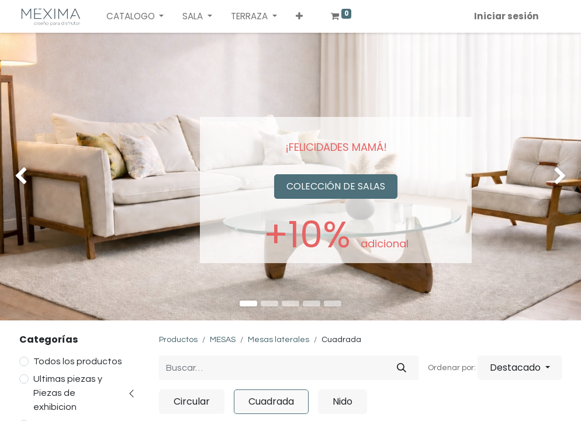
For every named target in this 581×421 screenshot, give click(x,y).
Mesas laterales (278, 340)
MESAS (223, 340)
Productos (178, 340)
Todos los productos (77, 361)
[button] (299, 16)
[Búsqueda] (402, 368)
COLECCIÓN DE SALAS (335, 186)
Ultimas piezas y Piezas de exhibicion (67, 393)
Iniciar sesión (506, 16)
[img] (23, 176)
